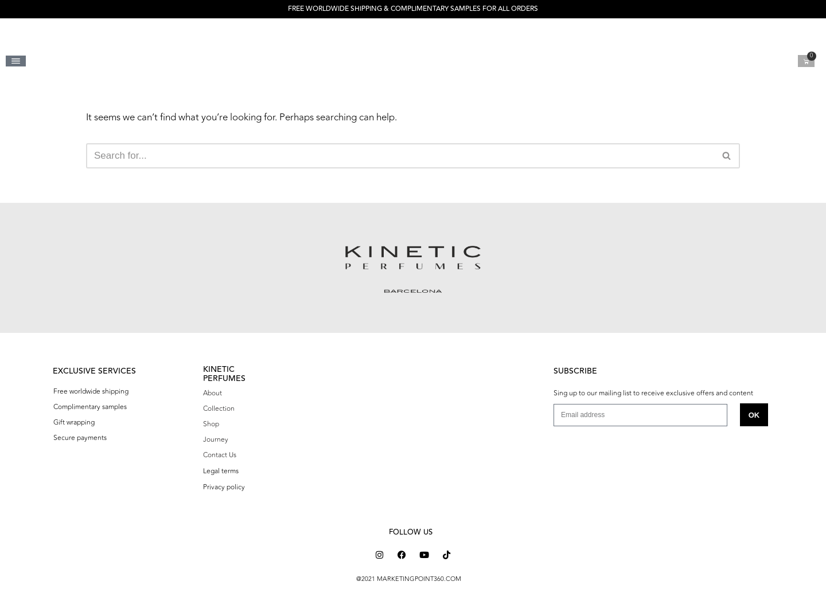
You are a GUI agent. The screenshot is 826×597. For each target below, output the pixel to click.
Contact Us (219, 455)
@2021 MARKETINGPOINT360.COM (408, 579)
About (212, 393)
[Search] (400, 155)
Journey (215, 439)
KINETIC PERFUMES (224, 373)
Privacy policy (224, 487)
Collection (219, 408)
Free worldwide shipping (90, 391)
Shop (211, 424)
